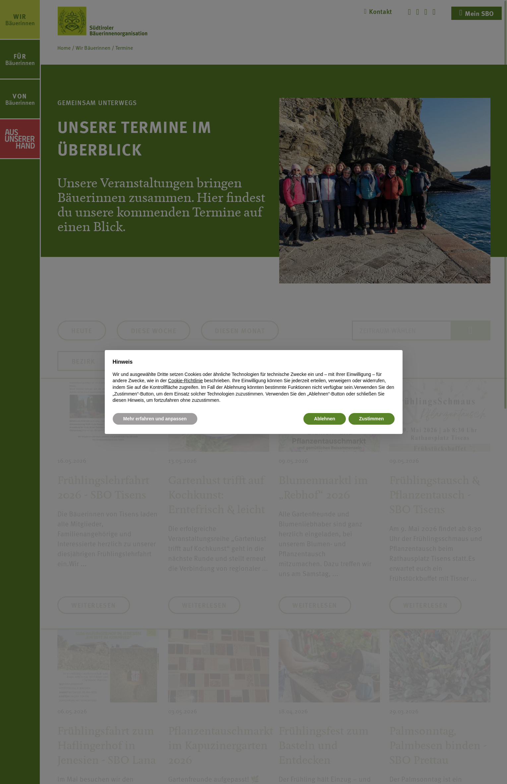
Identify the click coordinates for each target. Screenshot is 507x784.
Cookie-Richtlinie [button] (185, 380)
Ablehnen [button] (324, 418)
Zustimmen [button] (371, 418)
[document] (254, 381)
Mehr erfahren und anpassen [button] (155, 418)
